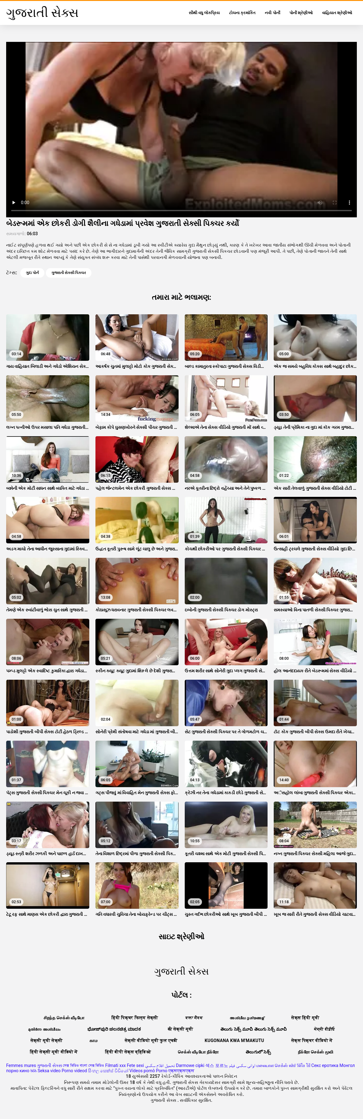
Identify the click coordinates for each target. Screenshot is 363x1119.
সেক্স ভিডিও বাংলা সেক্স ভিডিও (83, 1065)
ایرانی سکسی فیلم (242, 1065)
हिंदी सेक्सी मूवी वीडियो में (54, 1051)
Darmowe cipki (190, 1065)
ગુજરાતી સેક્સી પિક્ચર (68, 273)
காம (94, 1040)
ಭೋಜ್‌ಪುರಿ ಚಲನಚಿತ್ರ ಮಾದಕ (114, 1029)
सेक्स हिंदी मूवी (305, 1017)
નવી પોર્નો (272, 12)
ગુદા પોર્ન (32, 273)
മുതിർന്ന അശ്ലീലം (44, 1029)
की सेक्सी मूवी (180, 1029)
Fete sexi (135, 1065)
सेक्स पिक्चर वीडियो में (312, 1040)
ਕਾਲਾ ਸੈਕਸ (194, 1017)
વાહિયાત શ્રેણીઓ (337, 12)
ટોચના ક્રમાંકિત (242, 12)
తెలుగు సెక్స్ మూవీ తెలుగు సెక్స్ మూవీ (253, 1029)
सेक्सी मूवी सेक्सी (46, 1040)
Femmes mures (21, 1065)
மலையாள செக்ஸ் (272, 1065)
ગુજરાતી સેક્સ (49, 1065)
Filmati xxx (115, 1065)
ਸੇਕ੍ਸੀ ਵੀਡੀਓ (324, 1029)
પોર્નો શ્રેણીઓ (301, 12)
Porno (161, 1070)
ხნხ (33, 1070)
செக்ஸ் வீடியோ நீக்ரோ (198, 1051)
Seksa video (49, 1070)
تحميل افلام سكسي (160, 1065)
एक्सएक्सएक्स (181, 1070)
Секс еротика (324, 1065)
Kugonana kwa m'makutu (234, 1040)
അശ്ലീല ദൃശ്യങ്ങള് (247, 1017)
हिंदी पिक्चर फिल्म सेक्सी (134, 1017)
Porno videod (74, 1070)
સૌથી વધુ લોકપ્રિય (204, 12)
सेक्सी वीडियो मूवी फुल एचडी (151, 1040)
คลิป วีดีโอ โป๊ (299, 1065)
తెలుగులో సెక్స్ (258, 1051)
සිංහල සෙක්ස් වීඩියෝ (108, 1070)
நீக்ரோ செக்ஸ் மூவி (315, 1051)
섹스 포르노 (216, 1065)
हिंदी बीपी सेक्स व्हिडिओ (128, 1051)
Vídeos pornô (142, 1070)
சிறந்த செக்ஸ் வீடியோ (64, 1017)
